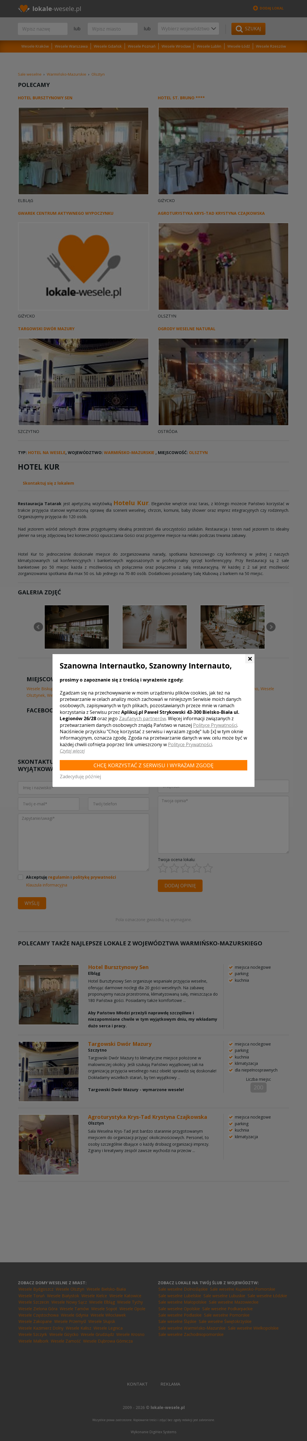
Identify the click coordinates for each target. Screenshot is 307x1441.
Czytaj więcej (72, 751)
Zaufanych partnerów (142, 718)
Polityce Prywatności (215, 725)
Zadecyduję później (80, 776)
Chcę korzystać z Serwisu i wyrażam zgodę (153, 765)
